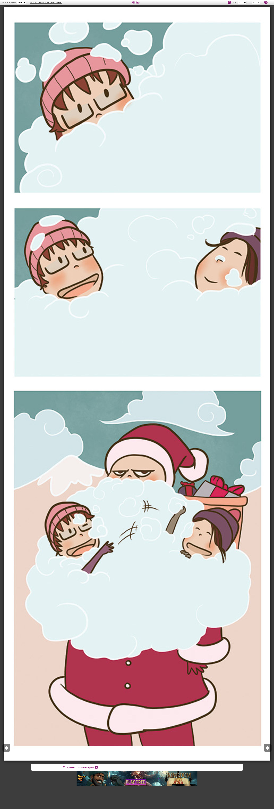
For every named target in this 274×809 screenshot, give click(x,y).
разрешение (9, 2)
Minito (135, 2)
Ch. (235, 2)
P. (250, 2)
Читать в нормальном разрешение (46, 2)
